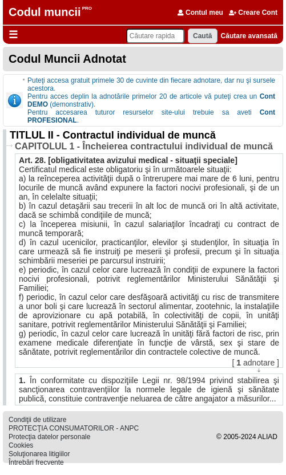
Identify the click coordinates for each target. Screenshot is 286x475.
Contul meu (200, 13)
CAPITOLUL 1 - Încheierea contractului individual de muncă (144, 146)
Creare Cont (253, 13)
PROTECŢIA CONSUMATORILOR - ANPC (74, 428)
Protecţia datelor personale (49, 437)
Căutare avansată (249, 36)
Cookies (21, 445)
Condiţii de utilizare (37, 420)
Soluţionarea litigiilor (39, 454)
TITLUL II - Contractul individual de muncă (113, 135)
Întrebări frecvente (36, 462)
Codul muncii (45, 12)
